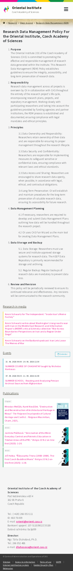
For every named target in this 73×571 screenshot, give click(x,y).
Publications (11, 393)
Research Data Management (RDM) (52, 23)
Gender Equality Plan (43, 565)
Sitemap (6, 562)
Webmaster (8, 568)
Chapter (8, 401)
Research (12, 23)
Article (7, 428)
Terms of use (45, 562)
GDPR (58, 562)
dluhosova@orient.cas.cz (31, 547)
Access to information (25, 562)
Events (7, 353)
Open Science (26, 23)
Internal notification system (16, 565)
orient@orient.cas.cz (29, 521)
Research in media (14, 306)
